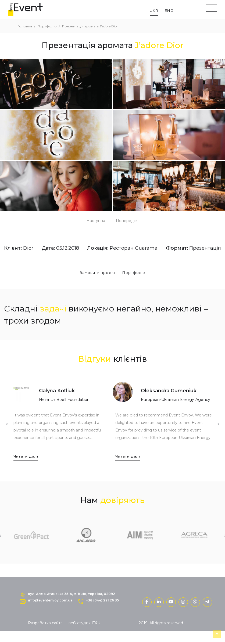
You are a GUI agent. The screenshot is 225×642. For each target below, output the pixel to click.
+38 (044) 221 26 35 (102, 600)
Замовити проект (98, 272)
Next (218, 424)
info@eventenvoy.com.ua (50, 600)
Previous (6, 424)
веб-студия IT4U (84, 623)
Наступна (96, 220)
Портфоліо (133, 272)
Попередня (127, 220)
